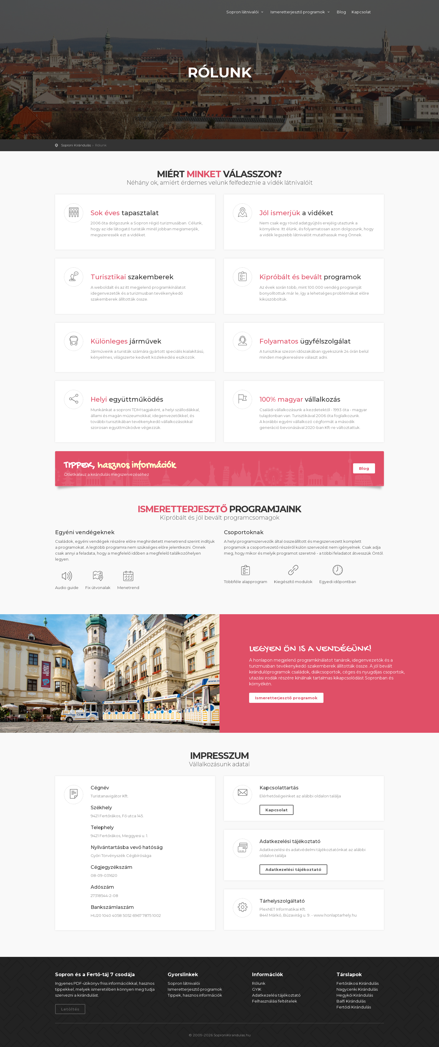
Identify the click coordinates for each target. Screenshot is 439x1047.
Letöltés (70, 1009)
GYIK (256, 989)
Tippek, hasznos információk (195, 995)
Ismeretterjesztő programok (300, 11)
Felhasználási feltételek (274, 1001)
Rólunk (258, 983)
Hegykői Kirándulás (355, 995)
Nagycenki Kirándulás (357, 989)
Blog (341, 11)
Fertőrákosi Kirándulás (358, 983)
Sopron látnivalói (245, 11)
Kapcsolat (361, 11)
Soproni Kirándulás (100, 11)
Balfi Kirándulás (351, 1001)
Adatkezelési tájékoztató (293, 869)
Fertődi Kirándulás (354, 1007)
